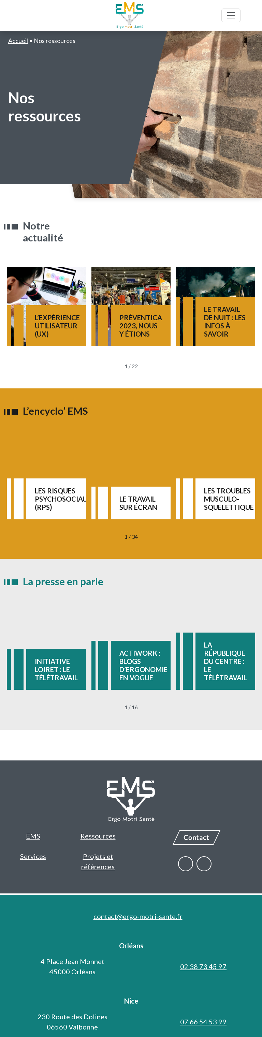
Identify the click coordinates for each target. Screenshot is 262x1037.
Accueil (18, 40)
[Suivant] (154, 366)
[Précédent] (108, 366)
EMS (33, 836)
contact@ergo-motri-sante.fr (138, 916)
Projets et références (98, 861)
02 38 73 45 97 (203, 966)
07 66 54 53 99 (203, 1022)
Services (33, 856)
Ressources (98, 836)
